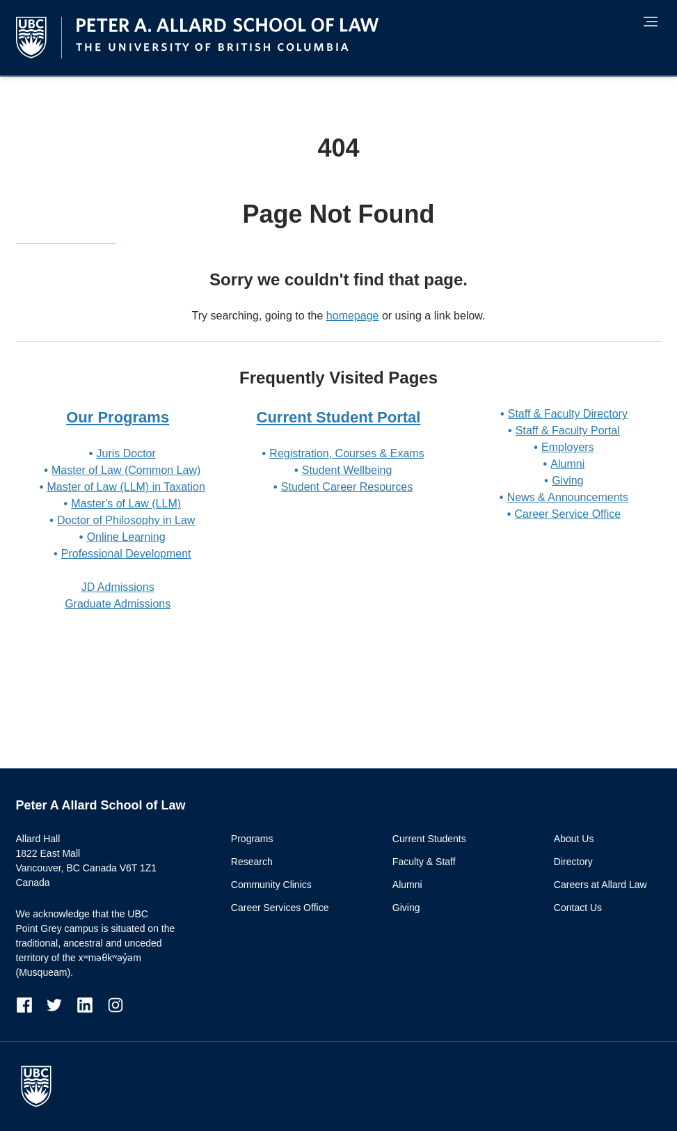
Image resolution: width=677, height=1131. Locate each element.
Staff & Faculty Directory (568, 414)
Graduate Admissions (117, 604)
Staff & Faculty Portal (568, 430)
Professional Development (126, 554)
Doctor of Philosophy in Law (126, 520)
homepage (352, 316)
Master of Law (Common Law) (125, 470)
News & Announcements (567, 497)
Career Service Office (567, 514)
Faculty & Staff (424, 861)
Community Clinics (271, 884)
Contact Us (578, 907)
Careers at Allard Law (600, 884)
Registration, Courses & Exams (346, 453)
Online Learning (126, 537)
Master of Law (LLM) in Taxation (126, 487)
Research (252, 861)
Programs (252, 838)
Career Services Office (280, 907)
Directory (573, 861)
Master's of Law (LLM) (126, 503)
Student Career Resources (347, 487)
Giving (567, 481)
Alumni (567, 464)
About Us (574, 838)
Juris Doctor (125, 453)
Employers (567, 447)
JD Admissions (117, 587)
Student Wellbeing (347, 470)
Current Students (429, 838)
